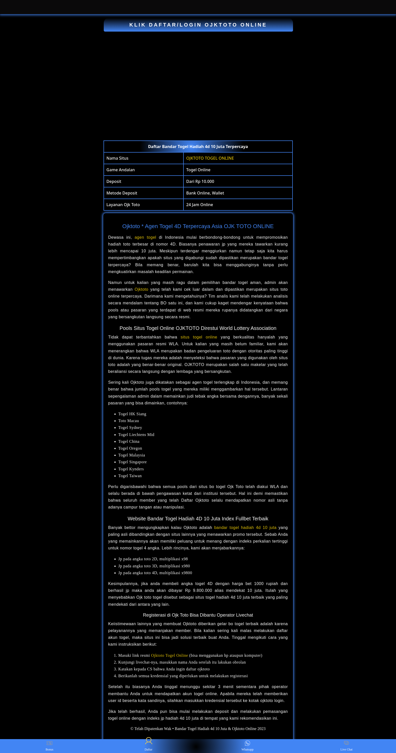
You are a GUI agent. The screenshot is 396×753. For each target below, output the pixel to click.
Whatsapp (247, 745)
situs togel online (199, 337)
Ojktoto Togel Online (169, 655)
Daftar (148, 745)
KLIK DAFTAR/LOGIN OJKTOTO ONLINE (198, 25)
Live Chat (347, 745)
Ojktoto (141, 289)
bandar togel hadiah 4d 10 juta (245, 527)
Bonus (49, 745)
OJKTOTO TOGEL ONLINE (210, 158)
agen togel (145, 237)
